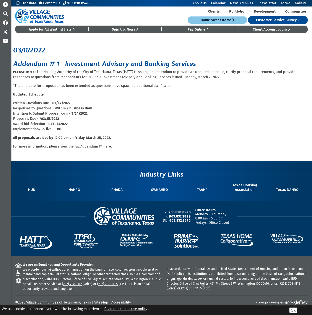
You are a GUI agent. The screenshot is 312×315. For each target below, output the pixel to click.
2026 (21, 302)
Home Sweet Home (217, 20)
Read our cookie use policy (125, 308)
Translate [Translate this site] (26, 3)
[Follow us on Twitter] (5, 31)
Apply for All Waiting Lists (52, 29)
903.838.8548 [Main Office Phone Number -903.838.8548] (179, 212)
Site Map (101, 302)
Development (265, 11)
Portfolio (236, 11)
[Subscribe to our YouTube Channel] (5, 40)
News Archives (241, 3)
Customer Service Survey (278, 20)
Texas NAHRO (287, 189)
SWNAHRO (159, 189)
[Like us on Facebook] (5, 22)
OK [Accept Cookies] (293, 310)
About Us (200, 3)
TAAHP (202, 189)
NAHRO (74, 189)
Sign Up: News (125, 29)
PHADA (117, 189)
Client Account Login (271, 29)
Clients (214, 11)
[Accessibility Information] (5, 5)
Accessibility (121, 302)
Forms (286, 3)
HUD (31, 189)
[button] (5, 13)
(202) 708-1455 (107, 284)
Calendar (218, 3)
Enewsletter (266, 3)
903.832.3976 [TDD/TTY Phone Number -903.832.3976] (180, 220)
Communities (296, 11)
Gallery (300, 3)
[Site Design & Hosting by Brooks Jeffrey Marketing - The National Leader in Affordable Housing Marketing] (271, 303)
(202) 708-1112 (72, 284)
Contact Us (49, 3)
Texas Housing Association (244, 187)
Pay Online (198, 29)
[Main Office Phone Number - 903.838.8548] (76, 3)
